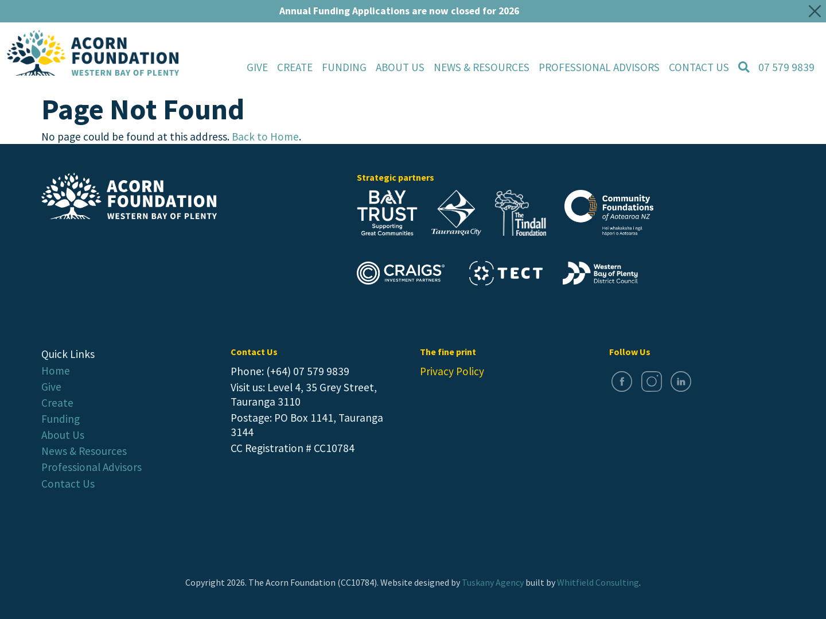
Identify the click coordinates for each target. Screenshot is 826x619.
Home (55, 370)
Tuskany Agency (493, 582)
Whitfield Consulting (598, 582)
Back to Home (265, 136)
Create (295, 67)
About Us (62, 435)
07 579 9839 (786, 67)
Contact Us (68, 483)
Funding (344, 67)
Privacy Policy (452, 371)
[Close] (815, 11)
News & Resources (84, 451)
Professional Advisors (91, 467)
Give (257, 67)
